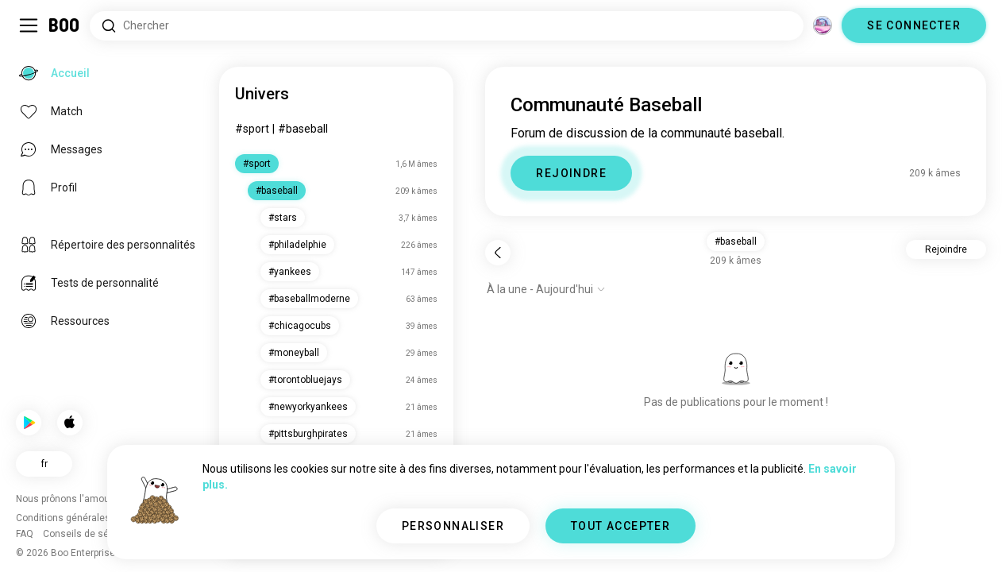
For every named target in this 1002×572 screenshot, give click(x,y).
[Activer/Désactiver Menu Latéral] (28, 25)
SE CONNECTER (914, 25)
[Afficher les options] (546, 289)
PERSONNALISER (453, 526)
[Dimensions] (822, 25)
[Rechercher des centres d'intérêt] (447, 26)
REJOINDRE (571, 173)
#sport (252, 128)
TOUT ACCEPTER (620, 526)
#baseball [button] (736, 241)
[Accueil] (64, 25)
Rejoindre (946, 249)
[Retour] (498, 252)
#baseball (303, 128)
